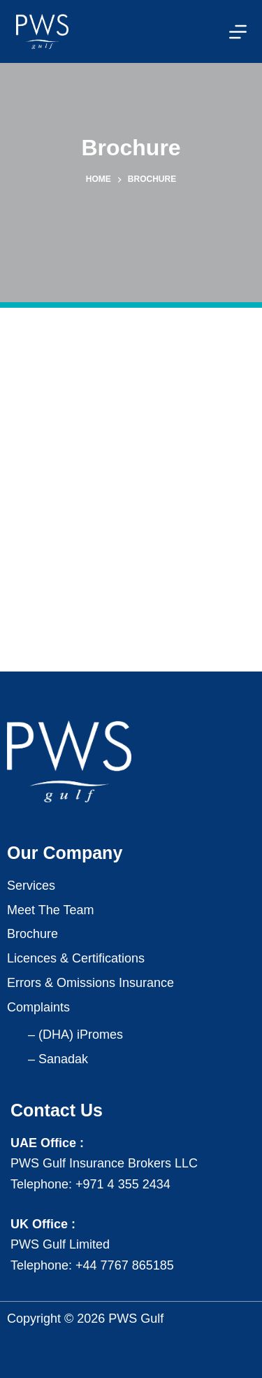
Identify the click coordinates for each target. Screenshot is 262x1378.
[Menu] (238, 32)
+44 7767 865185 (124, 1265)
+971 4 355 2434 (122, 1184)
